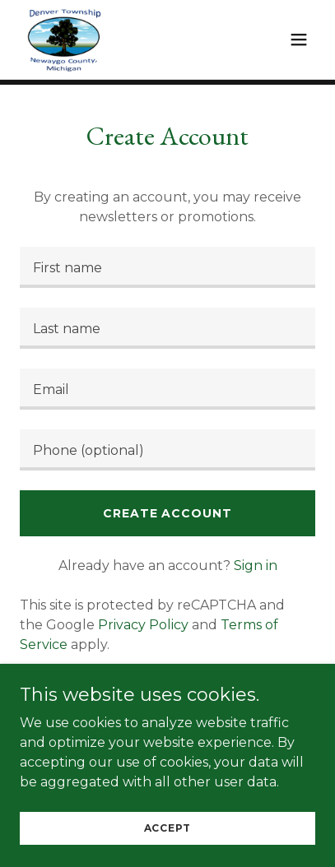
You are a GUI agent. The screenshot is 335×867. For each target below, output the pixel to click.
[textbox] (167, 267)
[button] (298, 39)
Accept (168, 828)
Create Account (167, 513)
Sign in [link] (255, 565)
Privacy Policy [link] (143, 625)
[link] (64, 39)
